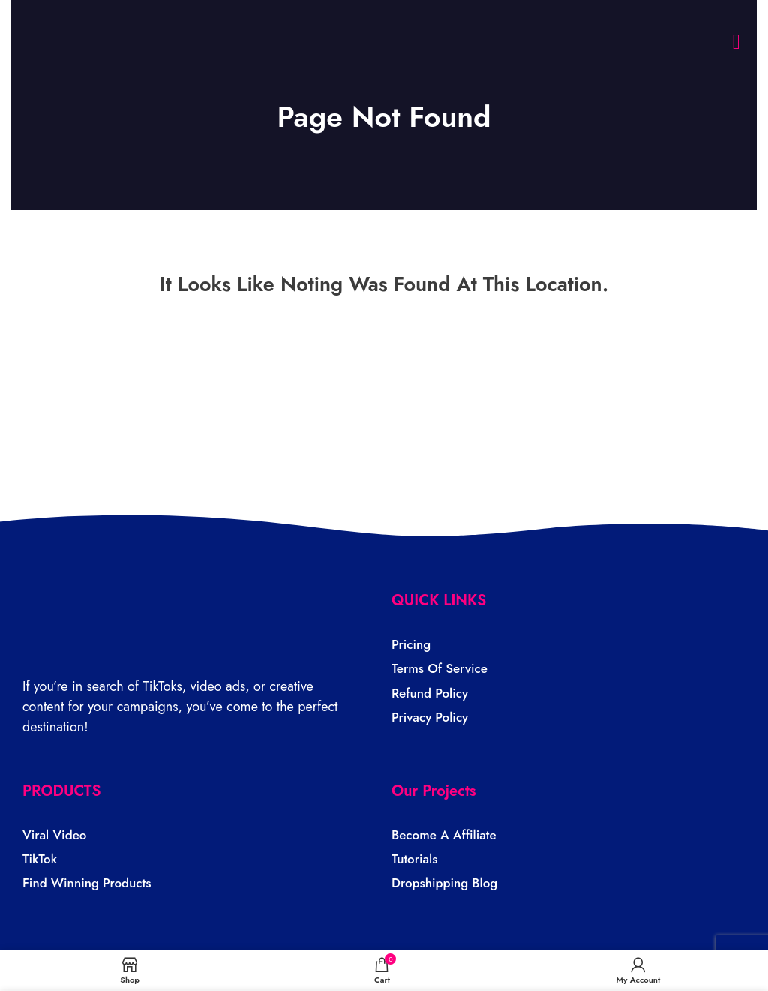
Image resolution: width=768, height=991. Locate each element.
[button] (737, 43)
